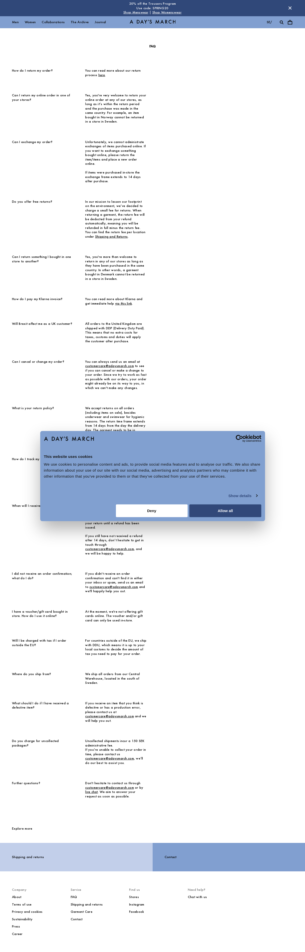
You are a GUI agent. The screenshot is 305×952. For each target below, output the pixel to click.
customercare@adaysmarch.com (109, 366)
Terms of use (21, 904)
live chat (91, 792)
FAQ (74, 897)
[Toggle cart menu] (290, 22)
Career (17, 934)
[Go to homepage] (153, 22)
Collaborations (53, 22)
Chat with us (197, 897)
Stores (134, 897)
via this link (123, 303)
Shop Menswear (135, 12)
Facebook (136, 912)
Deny (151, 511)
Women (30, 22)
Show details (240, 496)
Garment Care (81, 912)
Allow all (225, 511)
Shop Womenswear (167, 12)
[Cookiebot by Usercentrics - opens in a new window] (239, 438)
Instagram (136, 904)
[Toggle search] (281, 22)
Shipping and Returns (111, 236)
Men (15, 22)
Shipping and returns (28, 857)
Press (16, 926)
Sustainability (22, 919)
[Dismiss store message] (290, 8)
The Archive (80, 22)
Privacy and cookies (27, 912)
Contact (171, 857)
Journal (100, 22)
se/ (269, 22)
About (16, 897)
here (101, 75)
